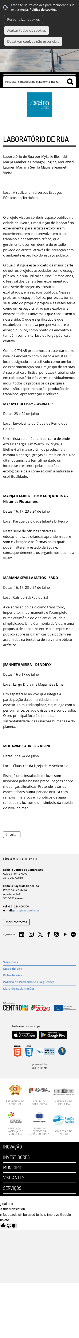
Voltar (14, 835)
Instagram (31, 934)
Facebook (48, 934)
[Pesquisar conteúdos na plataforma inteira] (70, 81)
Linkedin (21, 934)
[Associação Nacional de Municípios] (15, 1123)
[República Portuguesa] (39, 1095)
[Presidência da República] (15, 1095)
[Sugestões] (39, 962)
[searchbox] (39, 81)
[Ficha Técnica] (39, 975)
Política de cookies (42, 9)
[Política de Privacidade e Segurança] (39, 982)
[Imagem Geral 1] (39, 55)
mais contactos (16, 922)
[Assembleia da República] (63, 1096)
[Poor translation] (11, 1226)
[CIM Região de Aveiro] (63, 1125)
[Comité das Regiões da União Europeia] (39, 1123)
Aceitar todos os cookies (26, 30)
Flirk (73, 934)
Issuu (56, 934)
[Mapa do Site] (39, 968)
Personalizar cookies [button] (23, 19)
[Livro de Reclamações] (39, 988)
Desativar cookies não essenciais (33, 41)
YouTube (65, 935)
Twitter (40, 934)
